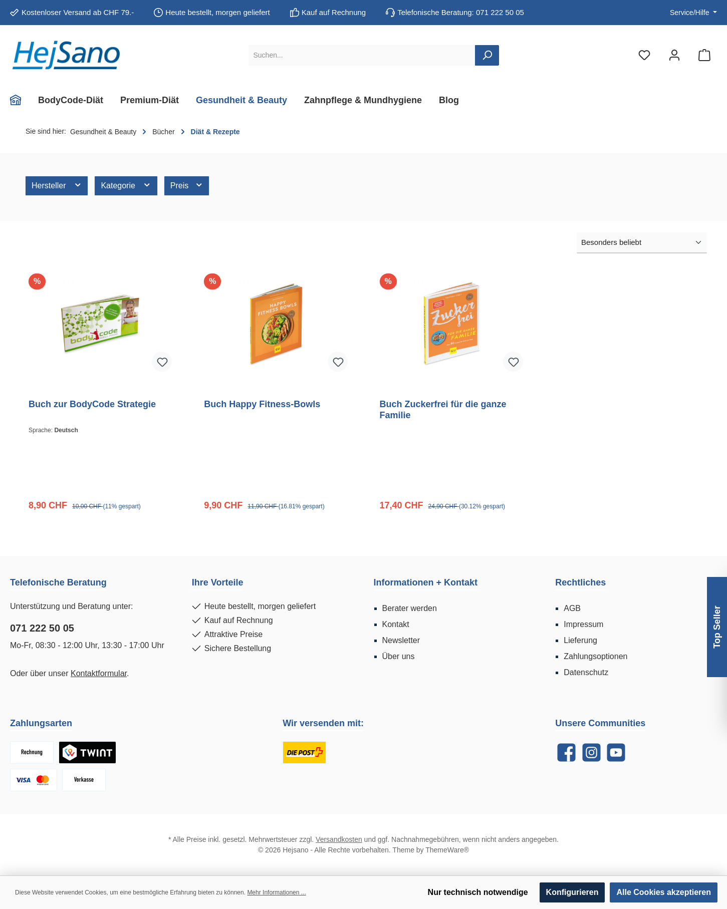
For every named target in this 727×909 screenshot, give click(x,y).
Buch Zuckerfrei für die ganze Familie (443, 409)
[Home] (20, 100)
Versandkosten (339, 839)
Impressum (583, 624)
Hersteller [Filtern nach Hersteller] (57, 185)
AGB (572, 608)
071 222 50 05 (42, 628)
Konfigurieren (572, 892)
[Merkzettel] (644, 55)
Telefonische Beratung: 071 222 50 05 (460, 12)
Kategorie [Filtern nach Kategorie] (126, 185)
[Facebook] (566, 752)
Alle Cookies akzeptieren (663, 892)
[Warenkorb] (704, 55)
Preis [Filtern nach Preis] (186, 185)
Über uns (398, 656)
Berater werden (409, 608)
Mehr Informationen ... (276, 892)
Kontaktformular (99, 673)
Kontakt (395, 624)
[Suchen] (487, 55)
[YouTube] (616, 752)
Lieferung (580, 640)
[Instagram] (591, 752)
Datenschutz (586, 672)
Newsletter (401, 640)
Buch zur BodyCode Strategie (92, 404)
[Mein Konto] (674, 55)
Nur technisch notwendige (478, 892)
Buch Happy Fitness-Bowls (262, 404)
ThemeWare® (447, 850)
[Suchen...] (362, 55)
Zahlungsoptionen (595, 656)
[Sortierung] (642, 243)
